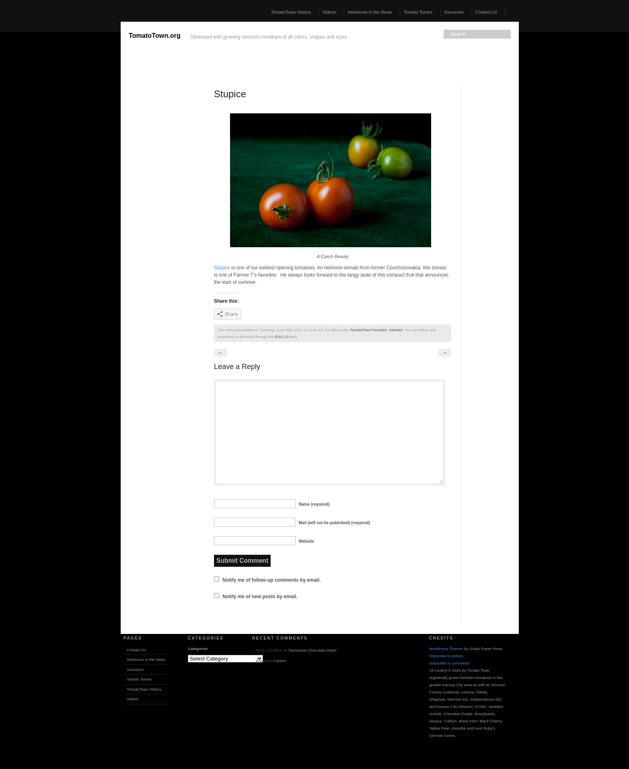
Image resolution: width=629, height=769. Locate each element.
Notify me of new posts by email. (259, 596)
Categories (198, 648)
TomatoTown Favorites (368, 330)
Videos (329, 12)
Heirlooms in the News (369, 12)
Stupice (222, 268)
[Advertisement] (60, 142)
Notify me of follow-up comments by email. (271, 580)
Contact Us (486, 12)
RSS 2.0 (282, 337)
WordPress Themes (446, 648)
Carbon (279, 660)
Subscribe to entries (446, 656)
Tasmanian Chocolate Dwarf (312, 650)
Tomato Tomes (417, 12)
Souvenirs (454, 12)
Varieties (396, 330)
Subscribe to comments (449, 663)
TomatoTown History (291, 12)
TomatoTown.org (155, 35)
